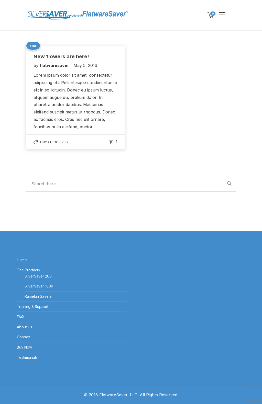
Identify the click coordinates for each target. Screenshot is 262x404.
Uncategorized (54, 142)
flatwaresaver (55, 65)
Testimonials (27, 357)
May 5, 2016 (85, 65)
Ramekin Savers (38, 296)
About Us (24, 327)
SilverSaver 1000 (39, 286)
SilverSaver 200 (38, 276)
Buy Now (24, 347)
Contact (23, 337)
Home (22, 260)
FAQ (20, 317)
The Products (28, 270)
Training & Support (32, 306)
